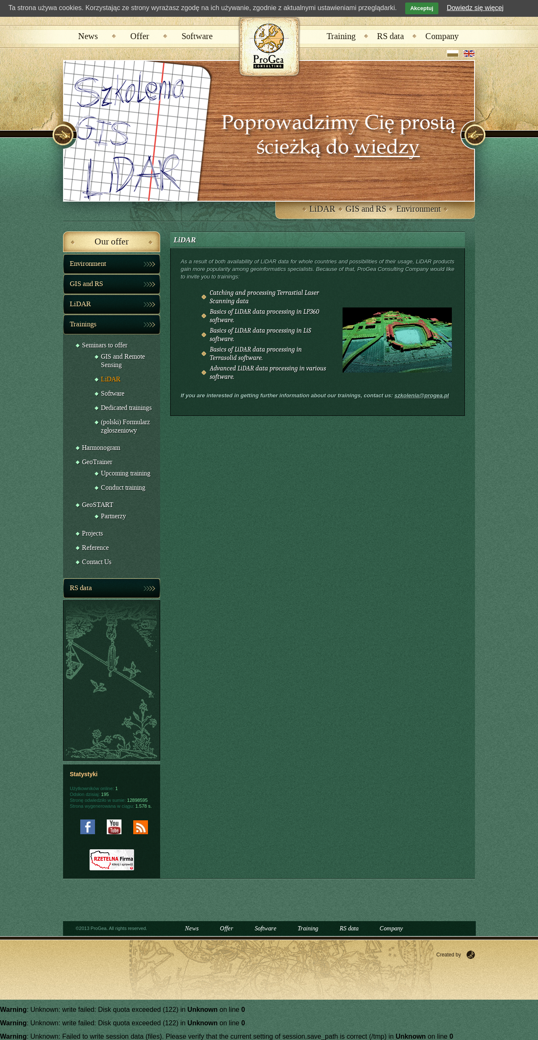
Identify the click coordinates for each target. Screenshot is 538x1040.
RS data (390, 36)
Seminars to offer (104, 345)
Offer (139, 36)
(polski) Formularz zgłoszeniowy (125, 426)
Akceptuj (421, 8)
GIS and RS (365, 209)
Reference (95, 548)
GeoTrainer (97, 462)
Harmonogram (101, 448)
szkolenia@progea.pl (421, 395)
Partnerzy (113, 516)
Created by (448, 955)
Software (197, 36)
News (88, 36)
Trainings (83, 324)
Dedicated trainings (126, 408)
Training (341, 36)
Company (442, 36)
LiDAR (322, 209)
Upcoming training (125, 474)
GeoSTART (97, 505)
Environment (418, 209)
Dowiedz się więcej (475, 7)
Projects (92, 534)
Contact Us (96, 562)
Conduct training (123, 488)
